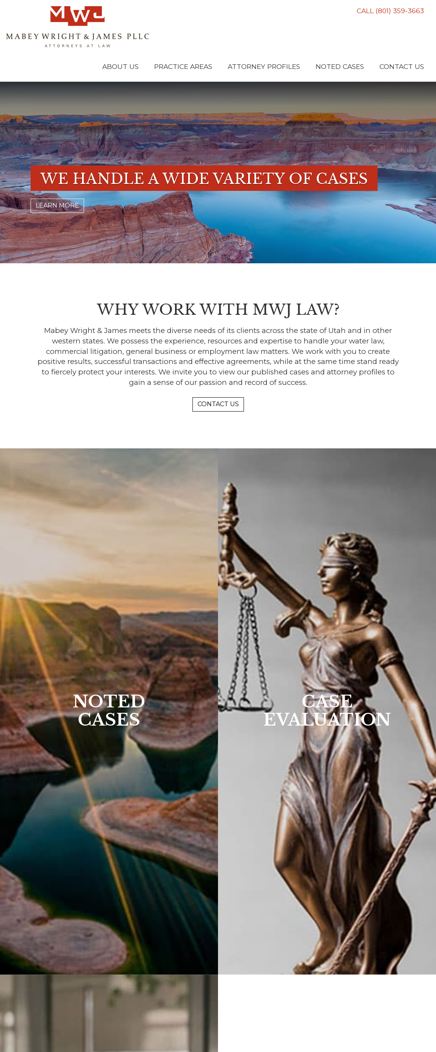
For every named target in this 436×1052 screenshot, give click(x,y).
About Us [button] (120, 66)
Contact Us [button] (401, 66)
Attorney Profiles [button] (264, 66)
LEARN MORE (57, 205)
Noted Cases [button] (340, 66)
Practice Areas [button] (183, 66)
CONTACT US (218, 404)
